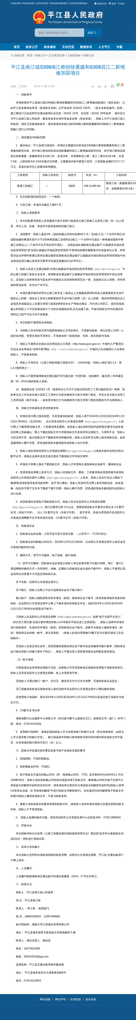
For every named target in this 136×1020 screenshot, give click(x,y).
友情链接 (75, 999)
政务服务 (50, 47)
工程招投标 (74, 55)
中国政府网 (16, 3)
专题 (119, 47)
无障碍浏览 (100, 4)
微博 (112, 4)
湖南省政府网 (28, 3)
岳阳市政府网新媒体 (78, 3)
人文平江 (104, 47)
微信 (121, 4)
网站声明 (60, 999)
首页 (17, 47)
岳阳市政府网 (42, 3)
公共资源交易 (57, 55)
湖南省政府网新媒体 (59, 3)
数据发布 (86, 47)
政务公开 (32, 47)
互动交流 (68, 47)
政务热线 (91, 999)
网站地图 (45, 999)
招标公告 (88, 55)
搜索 (92, 32)
